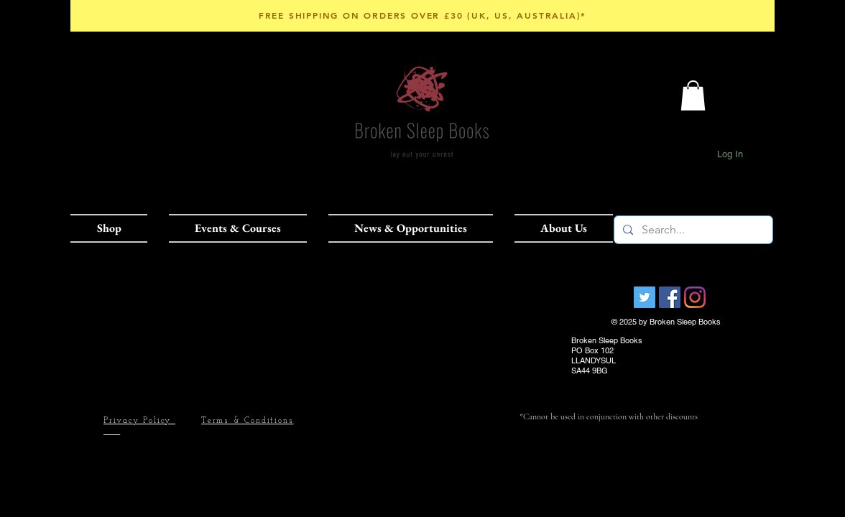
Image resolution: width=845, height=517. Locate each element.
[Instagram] (695, 297)
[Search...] (692, 229)
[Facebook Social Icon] (669, 297)
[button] (114, 228)
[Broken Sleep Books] (644, 297)
